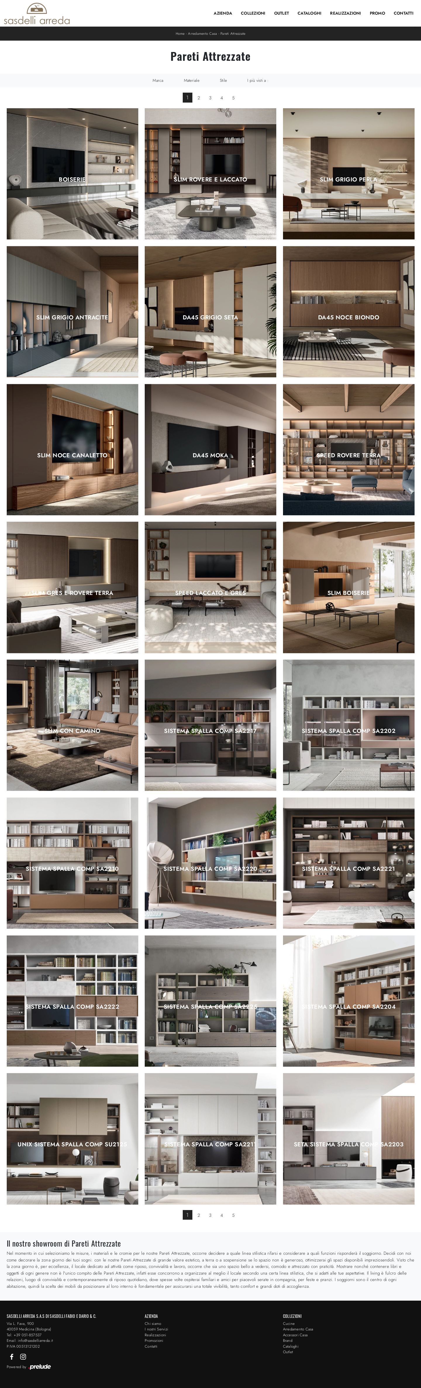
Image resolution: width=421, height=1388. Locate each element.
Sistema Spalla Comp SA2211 (210, 1144)
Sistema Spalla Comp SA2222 (72, 1007)
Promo (377, 13)
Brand (287, 1340)
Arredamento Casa (202, 33)
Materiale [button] (191, 80)
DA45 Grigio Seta (210, 317)
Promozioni (154, 1340)
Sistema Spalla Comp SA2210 (72, 869)
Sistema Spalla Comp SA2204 (349, 1007)
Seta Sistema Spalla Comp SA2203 (348, 1144)
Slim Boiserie (348, 593)
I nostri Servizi (156, 1329)
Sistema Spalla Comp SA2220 (210, 869)
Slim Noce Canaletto (72, 455)
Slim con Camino (72, 731)
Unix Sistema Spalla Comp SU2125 (72, 1144)
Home (180, 33)
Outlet (281, 13)
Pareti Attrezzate (232, 33)
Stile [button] (223, 80)
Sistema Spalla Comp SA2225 (210, 1007)
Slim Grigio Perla (348, 179)
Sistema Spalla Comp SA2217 (210, 731)
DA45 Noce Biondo (348, 317)
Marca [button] (158, 80)
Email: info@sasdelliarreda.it (30, 1340)
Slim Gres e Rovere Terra (72, 593)
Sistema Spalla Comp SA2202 (349, 731)
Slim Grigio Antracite (72, 317)
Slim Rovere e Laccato (210, 179)
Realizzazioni (345, 13)
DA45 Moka (210, 455)
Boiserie (72, 179)
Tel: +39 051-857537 (24, 1335)
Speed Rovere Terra (349, 455)
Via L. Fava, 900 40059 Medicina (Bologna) (29, 1326)
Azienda (223, 13)
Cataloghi (309, 13)
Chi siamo (153, 1323)
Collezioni (253, 13)
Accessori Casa (295, 1335)
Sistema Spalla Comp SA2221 (348, 869)
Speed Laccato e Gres (210, 593)
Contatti (403, 13)
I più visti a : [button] (257, 80)
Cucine (289, 1323)
